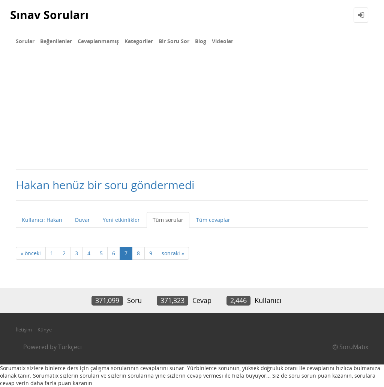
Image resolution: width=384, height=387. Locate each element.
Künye (45, 329)
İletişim (24, 329)
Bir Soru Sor (174, 41)
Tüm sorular (168, 219)
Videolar (222, 41)
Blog (200, 41)
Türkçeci (70, 347)
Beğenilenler (56, 41)
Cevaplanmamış (98, 41)
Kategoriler (138, 41)
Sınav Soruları (49, 15)
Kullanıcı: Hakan (42, 219)
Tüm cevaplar (213, 219)
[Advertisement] (192, 112)
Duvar (82, 219)
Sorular (25, 41)
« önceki (31, 253)
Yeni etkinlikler (121, 219)
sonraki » (173, 253)
